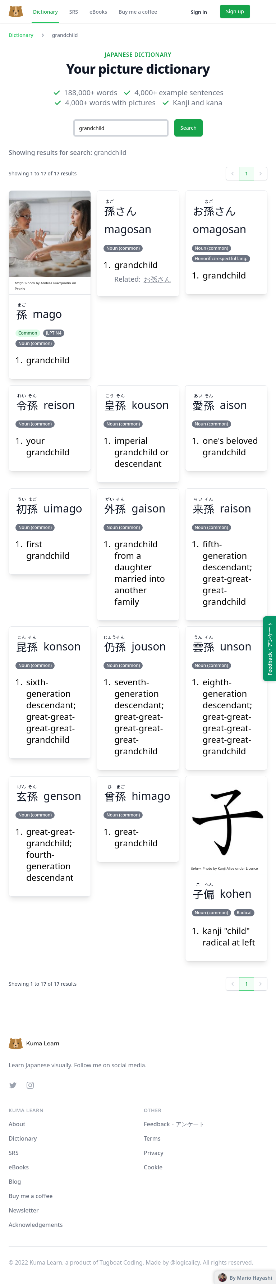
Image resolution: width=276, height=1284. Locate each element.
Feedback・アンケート (174, 1124)
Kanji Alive (226, 868)
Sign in (199, 12)
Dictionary (45, 11)
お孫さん (157, 279)
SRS (73, 11)
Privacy (154, 1153)
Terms (152, 1138)
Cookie (153, 1167)
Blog (15, 1182)
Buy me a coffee (138, 11)
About (17, 1124)
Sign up (235, 11)
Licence (252, 868)
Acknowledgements (36, 1225)
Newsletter (24, 1210)
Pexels (20, 288)
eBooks (98, 11)
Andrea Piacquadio (56, 283)
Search (188, 127)
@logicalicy (185, 1262)
